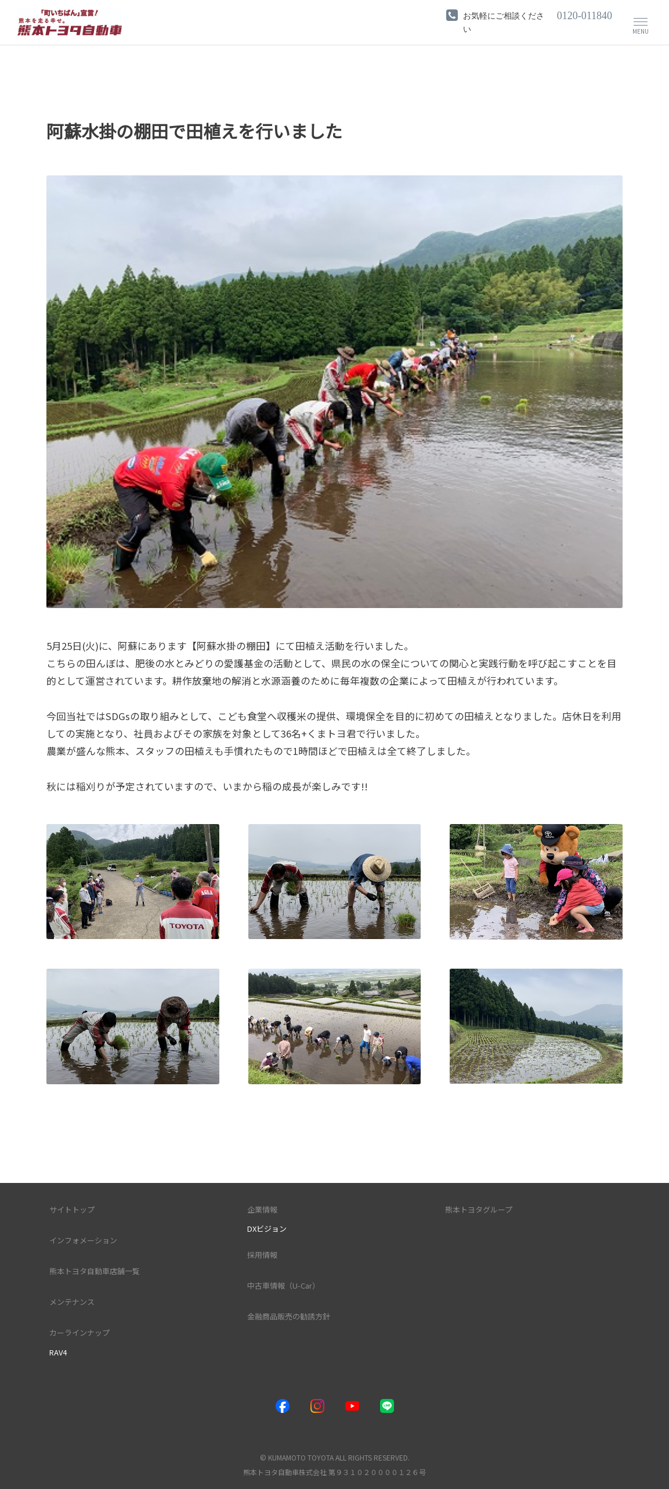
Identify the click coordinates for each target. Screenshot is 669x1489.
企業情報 (262, 1208)
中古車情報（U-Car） (283, 1285)
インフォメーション (83, 1239)
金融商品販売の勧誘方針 (288, 1316)
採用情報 (262, 1254)
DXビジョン (267, 1227)
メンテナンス (72, 1301)
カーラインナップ (79, 1332)
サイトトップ (72, 1208)
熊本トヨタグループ (478, 1208)
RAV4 (58, 1351)
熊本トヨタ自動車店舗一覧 (94, 1270)
